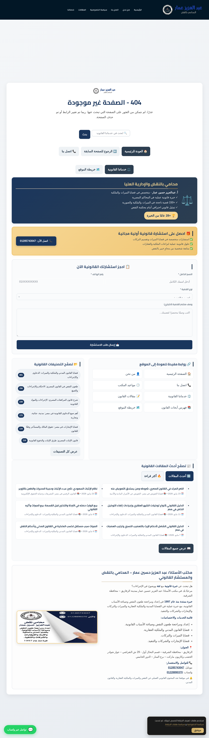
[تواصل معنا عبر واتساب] (20, 728)
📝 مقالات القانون (129, 396)
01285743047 (176, 667)
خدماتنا (70, 10)
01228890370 (175, 672)
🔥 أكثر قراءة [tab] (152, 476)
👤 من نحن (133, 373)
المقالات (82, 10)
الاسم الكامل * (185, 274)
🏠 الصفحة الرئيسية (179, 373)
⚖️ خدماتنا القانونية (119, 169)
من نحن (126, 10)
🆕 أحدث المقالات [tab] (180, 476)
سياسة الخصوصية (98, 10)
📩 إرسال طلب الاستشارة (104, 344)
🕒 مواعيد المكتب (129, 385)
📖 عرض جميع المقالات (176, 548)
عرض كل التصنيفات (65, 451)
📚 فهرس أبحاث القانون (176, 407)
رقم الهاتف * (97, 274)
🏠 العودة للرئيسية (136, 151)
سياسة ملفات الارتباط (175, 724)
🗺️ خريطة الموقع (89, 169)
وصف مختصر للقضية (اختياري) (178, 304)
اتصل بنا (115, 10)
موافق (197, 730)
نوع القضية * (186, 289)
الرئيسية (138, 10)
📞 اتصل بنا (69, 151)
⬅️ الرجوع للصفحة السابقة (100, 151)
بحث (84, 134)
